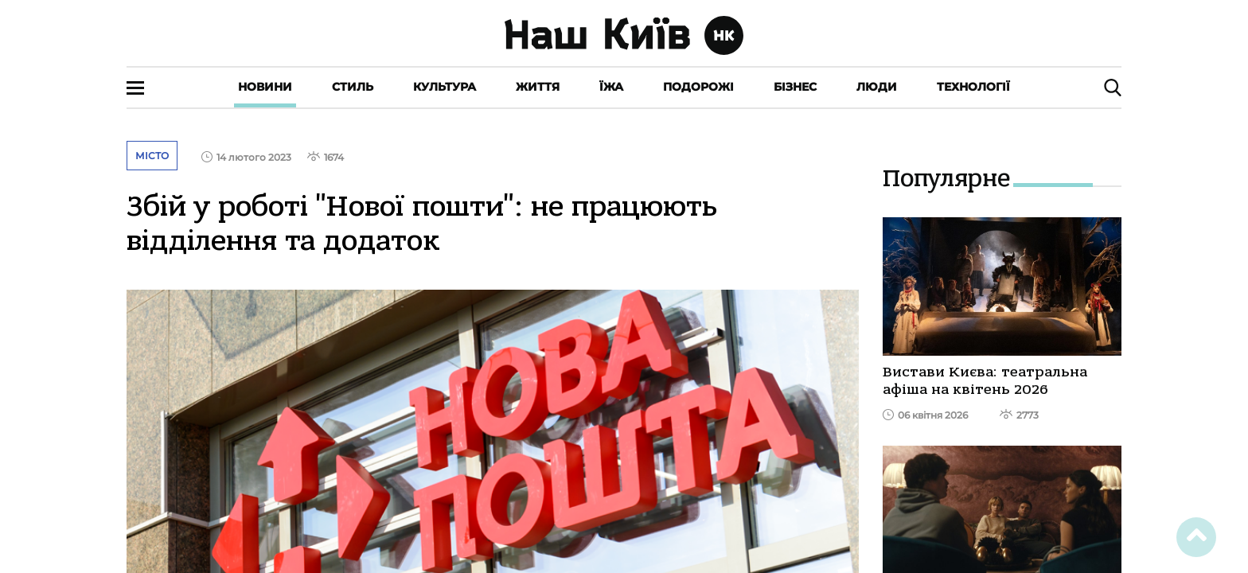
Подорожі (698, 87)
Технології (973, 87)
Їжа (611, 87)
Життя (538, 87)
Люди (876, 87)
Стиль (352, 87)
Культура (444, 87)
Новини (265, 87)
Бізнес (795, 87)
